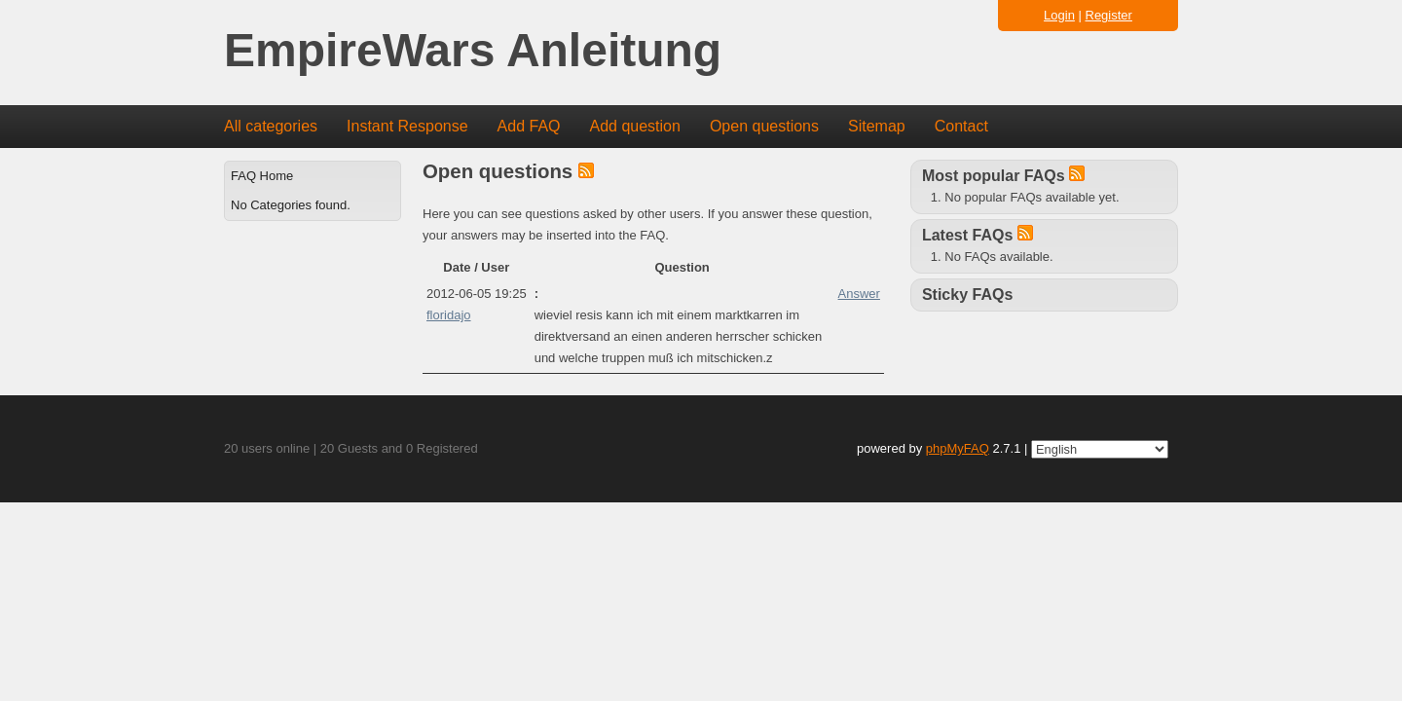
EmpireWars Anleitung (472, 51)
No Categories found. (290, 205)
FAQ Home (262, 175)
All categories (270, 126)
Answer (859, 293)
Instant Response (407, 126)
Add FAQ (529, 126)
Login (1059, 15)
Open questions (764, 126)
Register (1109, 15)
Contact (961, 126)
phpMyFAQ (957, 448)
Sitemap (876, 126)
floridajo (448, 315)
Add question (635, 126)
